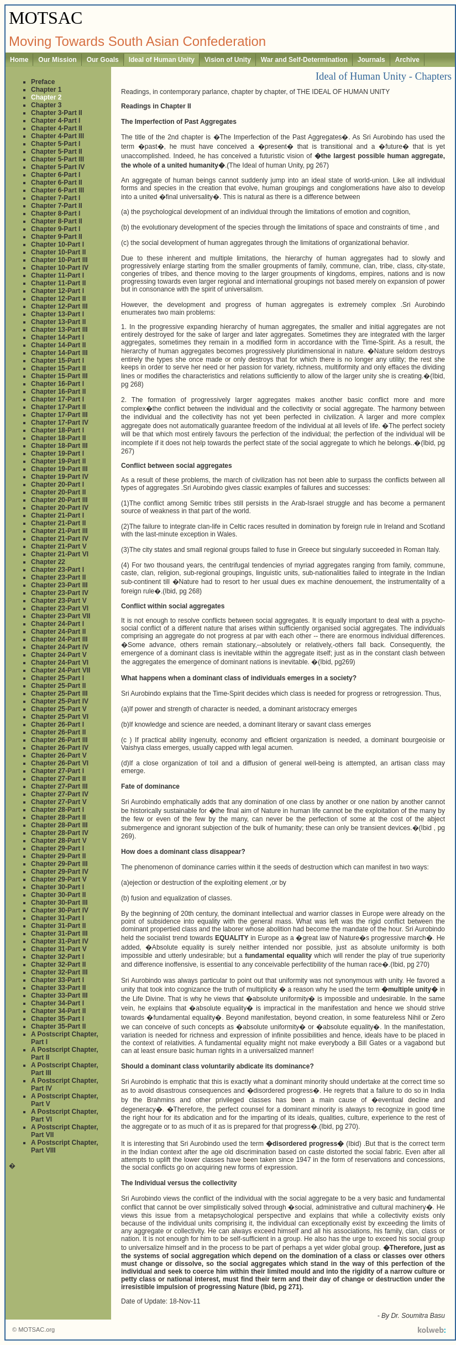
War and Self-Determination (304, 60)
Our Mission (57, 60)
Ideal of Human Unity (162, 60)
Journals (371, 60)
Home (19, 60)
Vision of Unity (228, 60)
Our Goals (103, 60)
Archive (407, 60)
